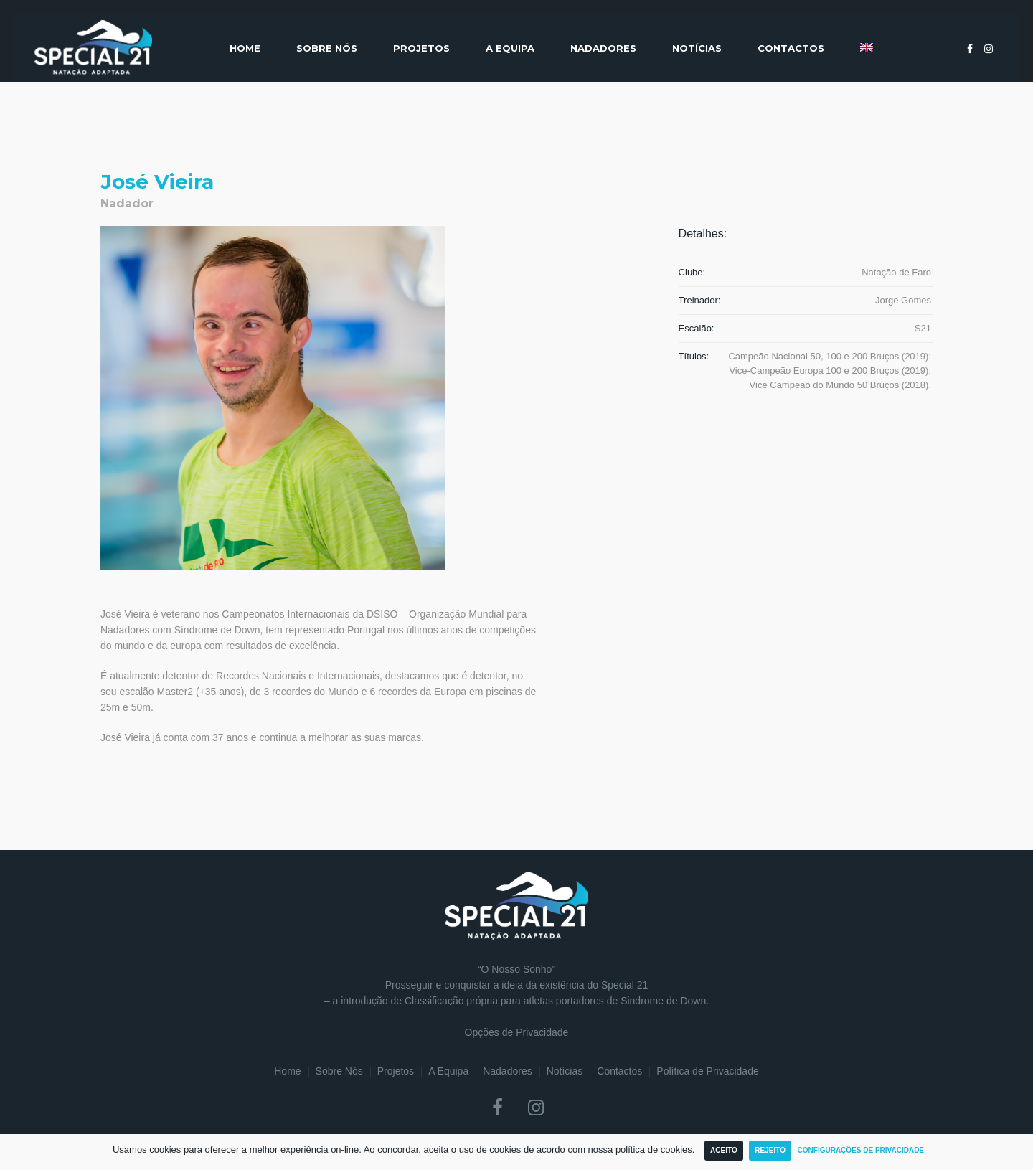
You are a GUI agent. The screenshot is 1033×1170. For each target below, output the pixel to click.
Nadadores (507, 1071)
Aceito (723, 1150)
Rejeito (770, 1150)
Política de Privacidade (707, 1071)
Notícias (565, 1071)
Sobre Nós (339, 1071)
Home (287, 1071)
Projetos (395, 1071)
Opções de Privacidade (517, 1032)
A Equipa (448, 1071)
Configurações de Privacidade (861, 1150)
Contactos (619, 1071)
